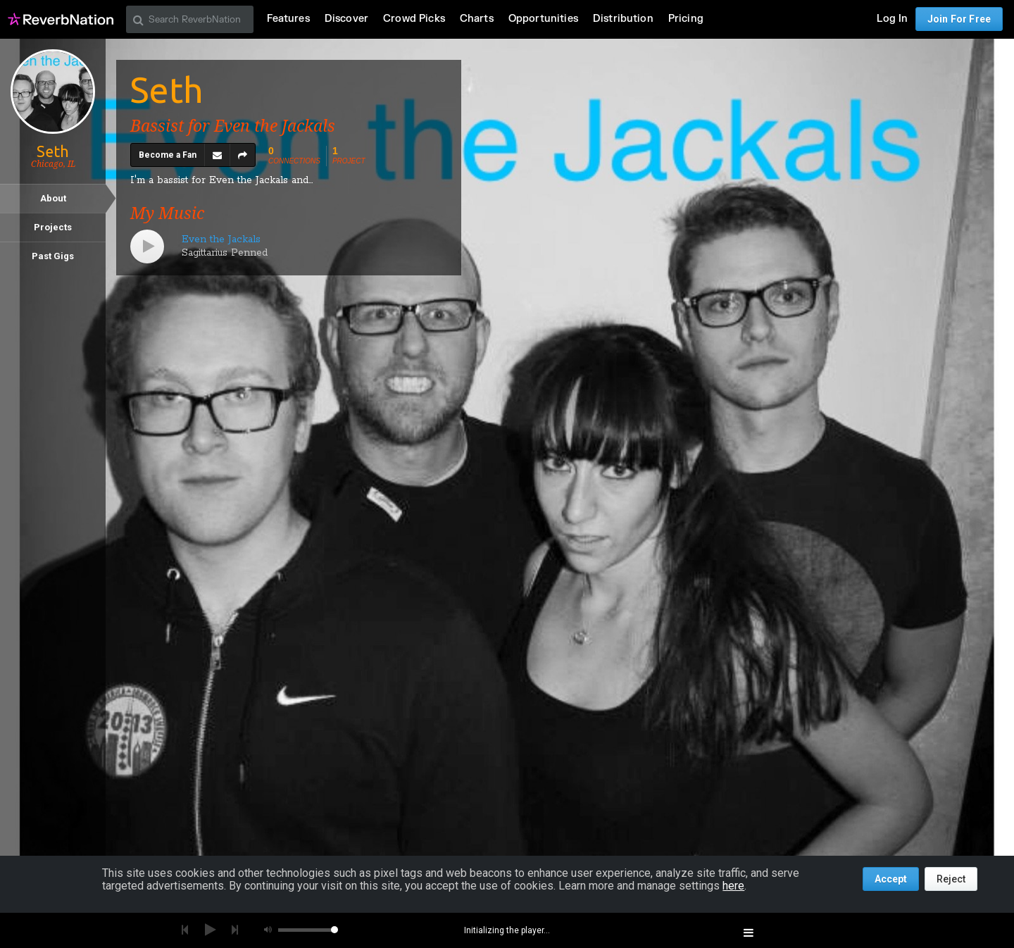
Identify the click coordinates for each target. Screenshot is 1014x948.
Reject (951, 879)
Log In (892, 19)
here (733, 885)
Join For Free (959, 19)
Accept (891, 879)
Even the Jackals (221, 239)
